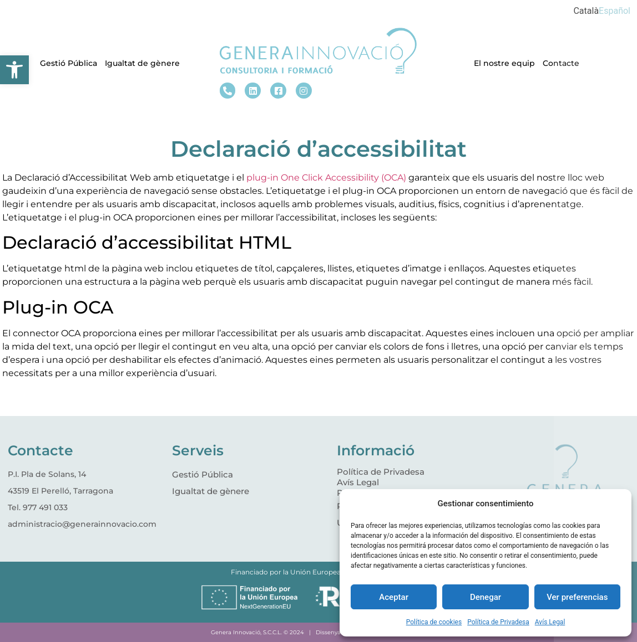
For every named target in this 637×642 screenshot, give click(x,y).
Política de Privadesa (498, 622)
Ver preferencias (577, 597)
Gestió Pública (68, 63)
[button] (14, 69)
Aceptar (393, 597)
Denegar (485, 597)
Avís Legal (550, 622)
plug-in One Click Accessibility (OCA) (326, 177)
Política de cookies (434, 622)
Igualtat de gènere (142, 63)
